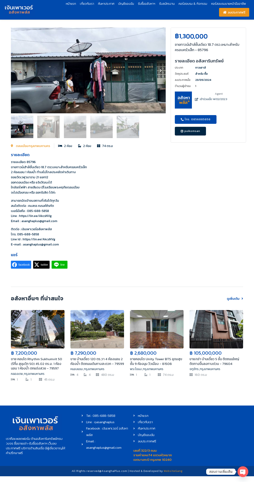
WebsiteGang (173, 477)
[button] (16, 70)
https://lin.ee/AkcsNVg (35, 215)
